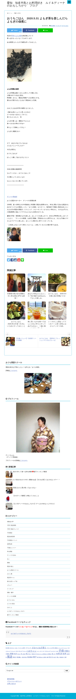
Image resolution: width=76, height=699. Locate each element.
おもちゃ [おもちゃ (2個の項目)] (11, 648)
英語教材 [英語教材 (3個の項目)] (30, 657)
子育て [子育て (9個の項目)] (67, 651)
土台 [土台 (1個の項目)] (57, 651)
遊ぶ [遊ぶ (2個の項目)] (58, 657)
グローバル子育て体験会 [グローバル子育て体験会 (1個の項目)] (52, 647)
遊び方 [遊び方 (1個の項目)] (54, 657)
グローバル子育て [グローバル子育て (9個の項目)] (39, 648)
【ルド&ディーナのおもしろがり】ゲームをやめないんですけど (34, 503)
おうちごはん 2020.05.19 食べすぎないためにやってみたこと (16, 324)
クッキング (58, 25)
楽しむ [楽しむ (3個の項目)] (54, 654)
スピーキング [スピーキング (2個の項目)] (19, 651)
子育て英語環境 (11, 525)
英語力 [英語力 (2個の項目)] (14, 657)
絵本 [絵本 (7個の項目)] (64, 654)
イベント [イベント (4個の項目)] (28, 648)
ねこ (8, 559)
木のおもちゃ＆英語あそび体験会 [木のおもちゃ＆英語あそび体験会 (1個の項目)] (43, 653)
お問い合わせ (11, 683)
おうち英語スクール (13, 570)
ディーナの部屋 (11, 596)
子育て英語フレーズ (13, 529)
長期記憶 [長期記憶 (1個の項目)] (62, 657)
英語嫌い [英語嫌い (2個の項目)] (19, 657)
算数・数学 (10, 592)
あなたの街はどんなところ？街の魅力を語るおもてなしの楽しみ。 (37, 296)
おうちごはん (65, 25)
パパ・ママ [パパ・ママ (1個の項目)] (39, 651)
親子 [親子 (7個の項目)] (35, 657)
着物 (8, 562)
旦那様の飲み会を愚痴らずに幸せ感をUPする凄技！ (16, 296)
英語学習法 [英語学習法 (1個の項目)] (24, 657)
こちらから (13, 370)
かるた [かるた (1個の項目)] (16, 647)
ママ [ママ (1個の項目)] (43, 651)
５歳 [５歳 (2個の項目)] (65, 657)
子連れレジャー (11, 547)
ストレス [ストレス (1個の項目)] (13, 651)
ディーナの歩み (11, 555)
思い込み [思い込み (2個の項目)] (23, 654)
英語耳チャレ (11, 577)
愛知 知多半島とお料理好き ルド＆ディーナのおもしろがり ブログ (36, 4)
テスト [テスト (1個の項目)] (24, 651)
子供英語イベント (12, 540)
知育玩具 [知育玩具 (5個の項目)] (59, 654)
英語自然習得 (11, 536)
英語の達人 (10, 566)
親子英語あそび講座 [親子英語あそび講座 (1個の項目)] (41, 657)
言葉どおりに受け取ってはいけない (24, 487)
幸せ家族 (53, 25)
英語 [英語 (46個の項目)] (9, 656)
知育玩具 (9, 544)
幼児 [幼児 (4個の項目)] (15, 654)
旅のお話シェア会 (12, 581)
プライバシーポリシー (14, 681)
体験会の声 (10, 521)
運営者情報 (10, 679)
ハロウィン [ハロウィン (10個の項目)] (31, 651)
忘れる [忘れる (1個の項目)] (18, 653)
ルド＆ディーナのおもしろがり (21, 633)
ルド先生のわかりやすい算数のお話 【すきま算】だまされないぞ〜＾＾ (36, 479)
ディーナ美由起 (12, 196)
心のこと (9, 607)
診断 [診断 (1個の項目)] (47, 657)
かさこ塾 (9, 574)
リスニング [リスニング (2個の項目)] (48, 651)
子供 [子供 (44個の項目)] (61, 650)
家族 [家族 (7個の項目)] (12, 654)
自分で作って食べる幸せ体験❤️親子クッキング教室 (30, 471)
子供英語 (9, 533)
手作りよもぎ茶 (16, 36)
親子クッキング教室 (13, 615)
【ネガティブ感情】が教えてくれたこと (26, 495)
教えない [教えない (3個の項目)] (28, 654)
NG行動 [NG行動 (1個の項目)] (7, 647)
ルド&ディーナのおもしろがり (16, 611)
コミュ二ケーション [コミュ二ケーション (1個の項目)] (62, 647)
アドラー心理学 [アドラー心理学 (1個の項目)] (21, 647)
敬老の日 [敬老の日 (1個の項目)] (34, 653)
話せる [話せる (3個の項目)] (51, 657)
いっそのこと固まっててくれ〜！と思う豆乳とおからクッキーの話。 (57, 324)
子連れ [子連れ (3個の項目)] (8, 654)
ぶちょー (9, 585)
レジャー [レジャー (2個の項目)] (53, 651)
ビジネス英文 (11, 603)
